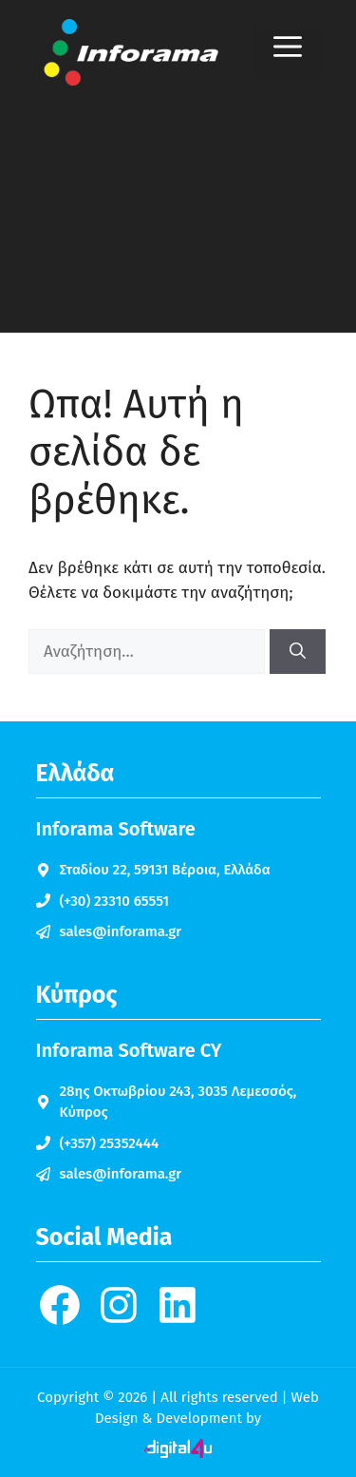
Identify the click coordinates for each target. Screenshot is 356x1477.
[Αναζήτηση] (298, 652)
